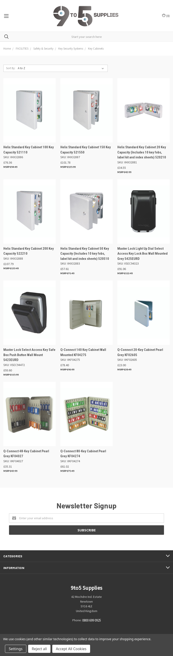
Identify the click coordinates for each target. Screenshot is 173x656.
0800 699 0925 (91, 620)
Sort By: (10, 68)
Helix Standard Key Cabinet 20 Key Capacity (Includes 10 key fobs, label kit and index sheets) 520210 (141, 152)
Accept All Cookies (71, 648)
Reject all (39, 648)
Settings (16, 648)
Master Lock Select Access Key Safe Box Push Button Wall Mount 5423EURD (29, 355)
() (166, 16)
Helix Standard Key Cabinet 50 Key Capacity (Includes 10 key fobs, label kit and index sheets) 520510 (84, 254)
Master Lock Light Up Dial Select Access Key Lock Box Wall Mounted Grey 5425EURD (142, 254)
